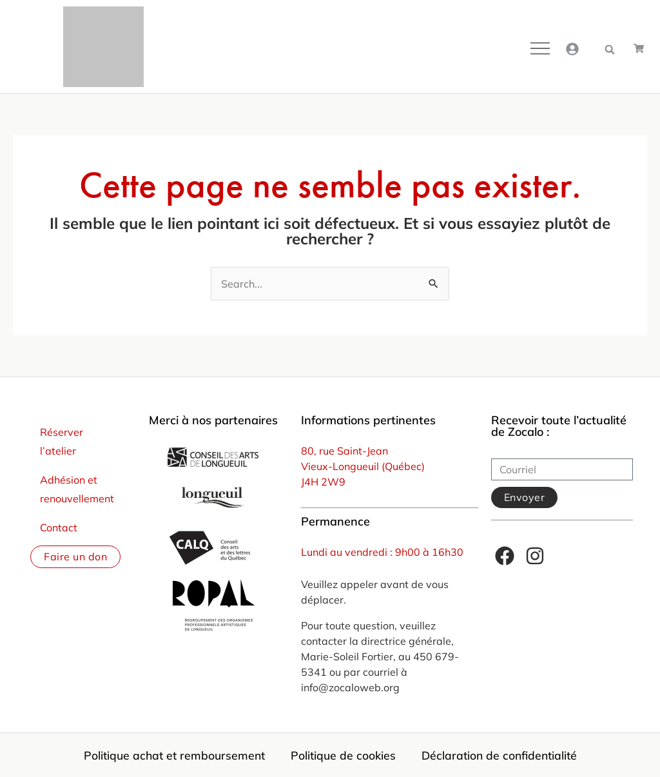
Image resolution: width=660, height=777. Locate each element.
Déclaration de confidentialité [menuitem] (499, 755)
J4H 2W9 (323, 481)
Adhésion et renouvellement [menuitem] (77, 489)
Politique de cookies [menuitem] (343, 755)
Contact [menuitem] (58, 527)
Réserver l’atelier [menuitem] (61, 441)
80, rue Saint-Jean (344, 450)
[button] (609, 49)
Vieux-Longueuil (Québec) (363, 466)
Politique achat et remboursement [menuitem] (174, 755)
